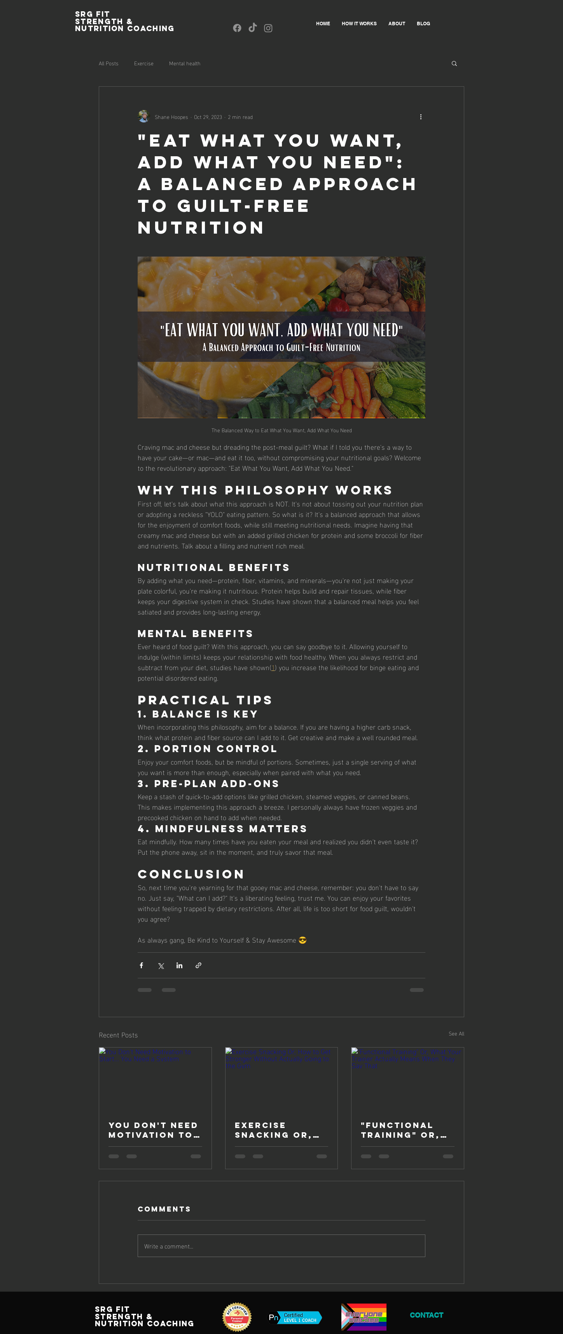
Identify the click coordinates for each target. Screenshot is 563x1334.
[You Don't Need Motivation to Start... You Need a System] (155, 1079)
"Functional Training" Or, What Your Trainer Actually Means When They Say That (401, 1130)
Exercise (144, 63)
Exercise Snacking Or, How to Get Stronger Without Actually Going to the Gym (281, 1130)
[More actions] (420, 116)
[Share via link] (198, 965)
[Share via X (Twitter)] (160, 965)
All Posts (109, 63)
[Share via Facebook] (141, 965)
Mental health (185, 63)
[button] (454, 63)
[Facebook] (237, 28)
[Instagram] (268, 28)
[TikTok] (252, 28)
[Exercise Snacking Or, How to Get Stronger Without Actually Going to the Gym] (282, 1079)
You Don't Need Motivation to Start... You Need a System (153, 1130)
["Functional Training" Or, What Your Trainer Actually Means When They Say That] (407, 1079)
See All (456, 1033)
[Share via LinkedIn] (179, 965)
